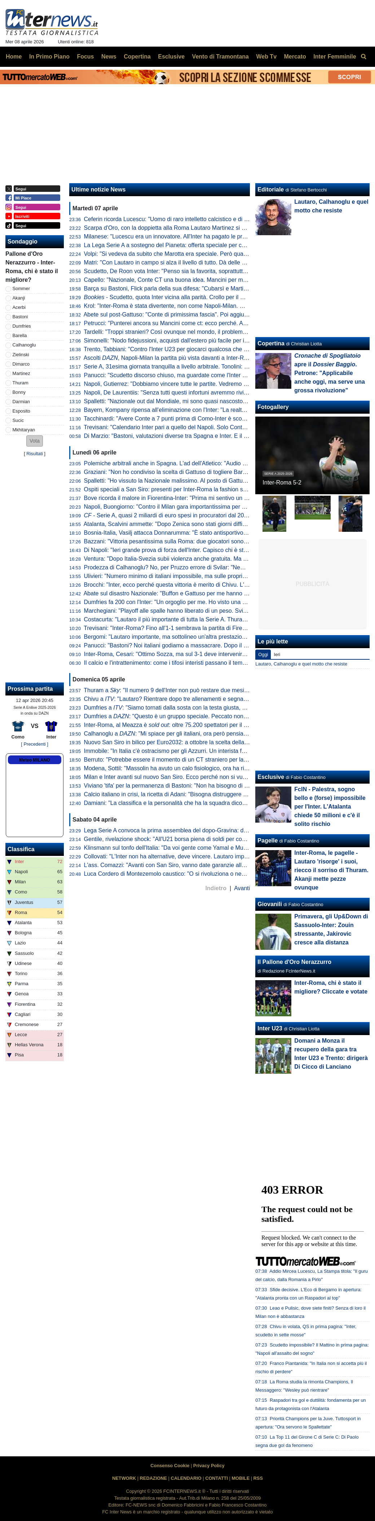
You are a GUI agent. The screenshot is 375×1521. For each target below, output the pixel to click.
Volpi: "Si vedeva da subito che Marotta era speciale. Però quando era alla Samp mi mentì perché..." (212, 254)
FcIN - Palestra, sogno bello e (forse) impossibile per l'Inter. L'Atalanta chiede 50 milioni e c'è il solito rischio (329, 806)
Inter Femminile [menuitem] (334, 56)
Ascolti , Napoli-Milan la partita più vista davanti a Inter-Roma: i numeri (181, 358)
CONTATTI (216, 1478)
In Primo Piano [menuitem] (49, 56)
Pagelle (267, 840)
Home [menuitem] (14, 56)
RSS (258, 1478)
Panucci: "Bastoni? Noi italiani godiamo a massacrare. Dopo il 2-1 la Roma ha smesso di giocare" (208, 645)
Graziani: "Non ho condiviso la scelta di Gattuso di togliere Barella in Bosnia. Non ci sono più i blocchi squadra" (225, 472)
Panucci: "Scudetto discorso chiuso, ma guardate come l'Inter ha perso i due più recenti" (196, 375)
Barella (20, 335)
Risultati (34, 453)
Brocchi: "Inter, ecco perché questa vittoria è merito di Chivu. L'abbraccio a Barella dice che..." (204, 585)
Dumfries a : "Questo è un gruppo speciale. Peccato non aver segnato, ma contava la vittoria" (211, 716)
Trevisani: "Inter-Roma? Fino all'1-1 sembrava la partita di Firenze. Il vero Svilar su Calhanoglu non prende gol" (225, 628)
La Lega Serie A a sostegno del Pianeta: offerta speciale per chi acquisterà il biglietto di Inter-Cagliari (212, 245)
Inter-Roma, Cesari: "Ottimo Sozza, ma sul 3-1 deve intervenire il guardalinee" (183, 654)
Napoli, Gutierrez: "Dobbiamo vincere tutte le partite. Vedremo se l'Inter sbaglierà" (188, 384)
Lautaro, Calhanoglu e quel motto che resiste (301, 664)
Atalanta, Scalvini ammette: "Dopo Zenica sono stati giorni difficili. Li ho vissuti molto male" (199, 524)
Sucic (18, 420)
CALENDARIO (186, 1478)
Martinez (21, 373)
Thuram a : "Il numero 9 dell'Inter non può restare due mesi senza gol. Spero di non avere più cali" (214, 690)
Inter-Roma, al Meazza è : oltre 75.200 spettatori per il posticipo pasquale (187, 725)
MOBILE (240, 1478)
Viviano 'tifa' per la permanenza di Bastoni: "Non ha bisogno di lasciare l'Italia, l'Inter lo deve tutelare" (212, 786)
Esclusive (270, 777)
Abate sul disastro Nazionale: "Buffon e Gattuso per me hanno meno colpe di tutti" (188, 593)
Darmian (21, 401)
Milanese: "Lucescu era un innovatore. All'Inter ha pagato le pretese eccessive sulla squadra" (202, 236)
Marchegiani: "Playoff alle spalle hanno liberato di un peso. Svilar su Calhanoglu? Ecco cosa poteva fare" (218, 611)
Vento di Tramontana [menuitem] (220, 56)
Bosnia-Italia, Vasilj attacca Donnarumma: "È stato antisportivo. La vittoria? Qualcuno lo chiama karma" (215, 533)
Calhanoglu (24, 345)
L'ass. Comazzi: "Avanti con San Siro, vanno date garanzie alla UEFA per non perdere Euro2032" (208, 865)
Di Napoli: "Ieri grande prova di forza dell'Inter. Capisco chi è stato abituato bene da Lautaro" (201, 550)
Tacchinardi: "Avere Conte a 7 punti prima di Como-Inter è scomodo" (171, 418)
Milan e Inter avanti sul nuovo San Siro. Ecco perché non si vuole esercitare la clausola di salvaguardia (215, 777)
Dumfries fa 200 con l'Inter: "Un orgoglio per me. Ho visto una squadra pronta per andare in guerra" (210, 602)
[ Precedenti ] (34, 744)
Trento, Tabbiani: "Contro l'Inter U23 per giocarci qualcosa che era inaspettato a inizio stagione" (205, 349)
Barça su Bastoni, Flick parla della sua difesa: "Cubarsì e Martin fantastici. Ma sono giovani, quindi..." (213, 288)
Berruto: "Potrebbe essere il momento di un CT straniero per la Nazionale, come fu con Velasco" (207, 760)
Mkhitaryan (24, 429)
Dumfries (22, 326)
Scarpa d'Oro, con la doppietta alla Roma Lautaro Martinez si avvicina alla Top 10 (188, 228)
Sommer (21, 288)
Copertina (270, 343)
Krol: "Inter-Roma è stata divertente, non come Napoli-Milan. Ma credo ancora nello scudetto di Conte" (214, 306)
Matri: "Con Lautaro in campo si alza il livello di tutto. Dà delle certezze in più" (182, 262)
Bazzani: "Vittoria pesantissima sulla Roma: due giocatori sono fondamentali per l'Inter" (195, 541)
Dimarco (21, 364)
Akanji (19, 298)
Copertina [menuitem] (137, 56)
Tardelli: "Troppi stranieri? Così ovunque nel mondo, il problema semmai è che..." (187, 332)
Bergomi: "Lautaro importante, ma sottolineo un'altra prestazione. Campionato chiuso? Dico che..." (209, 637)
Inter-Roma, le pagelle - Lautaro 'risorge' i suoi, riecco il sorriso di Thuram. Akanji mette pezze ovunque (331, 870)
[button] (34, 441)
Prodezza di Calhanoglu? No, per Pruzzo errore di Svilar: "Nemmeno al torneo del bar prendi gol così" (214, 567)
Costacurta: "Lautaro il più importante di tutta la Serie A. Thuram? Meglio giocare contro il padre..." (209, 619)
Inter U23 (269, 1028)
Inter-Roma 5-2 (281, 482)
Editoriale (270, 189)
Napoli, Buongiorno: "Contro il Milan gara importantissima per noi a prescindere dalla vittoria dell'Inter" (214, 507)
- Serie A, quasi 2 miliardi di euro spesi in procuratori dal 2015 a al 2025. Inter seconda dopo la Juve (216, 515)
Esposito (21, 411)
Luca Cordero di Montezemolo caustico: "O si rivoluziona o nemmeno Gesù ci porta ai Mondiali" (206, 874)
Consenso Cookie (169, 1465)
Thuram (20, 382)
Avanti (242, 888)
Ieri (277, 654)
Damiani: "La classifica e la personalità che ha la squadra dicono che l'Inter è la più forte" (197, 803)
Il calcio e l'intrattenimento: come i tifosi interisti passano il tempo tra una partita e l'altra (195, 663)
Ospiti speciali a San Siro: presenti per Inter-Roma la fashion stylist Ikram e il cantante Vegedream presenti (220, 489)
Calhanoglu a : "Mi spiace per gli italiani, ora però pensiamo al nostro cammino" (193, 734)
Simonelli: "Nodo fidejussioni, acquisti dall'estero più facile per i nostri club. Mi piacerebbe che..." (207, 340)
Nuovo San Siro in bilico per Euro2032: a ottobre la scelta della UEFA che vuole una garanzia (203, 742)
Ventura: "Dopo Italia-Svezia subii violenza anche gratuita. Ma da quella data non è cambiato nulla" (210, 559)
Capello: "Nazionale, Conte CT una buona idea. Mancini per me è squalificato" (184, 280)
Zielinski (21, 354)
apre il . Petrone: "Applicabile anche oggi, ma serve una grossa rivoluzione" (329, 373)
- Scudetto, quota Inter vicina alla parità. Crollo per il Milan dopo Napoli (185, 297)
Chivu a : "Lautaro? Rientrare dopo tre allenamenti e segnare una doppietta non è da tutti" (203, 699)
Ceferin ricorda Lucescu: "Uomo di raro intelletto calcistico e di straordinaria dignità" (190, 219)
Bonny (19, 392)
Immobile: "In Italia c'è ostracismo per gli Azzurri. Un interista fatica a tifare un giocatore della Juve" (210, 751)
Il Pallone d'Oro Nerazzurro (294, 962)
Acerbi (19, 307)
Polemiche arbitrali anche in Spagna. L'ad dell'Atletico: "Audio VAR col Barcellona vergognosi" (204, 463)
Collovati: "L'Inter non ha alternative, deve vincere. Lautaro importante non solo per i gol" (197, 856)
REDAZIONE (153, 1478)
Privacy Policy (209, 1465)
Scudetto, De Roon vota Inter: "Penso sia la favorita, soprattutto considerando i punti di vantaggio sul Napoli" (222, 271)
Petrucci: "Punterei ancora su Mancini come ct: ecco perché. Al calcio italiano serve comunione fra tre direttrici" (225, 323)
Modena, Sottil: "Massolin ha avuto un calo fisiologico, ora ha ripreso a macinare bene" (194, 768)
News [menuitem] (108, 56)
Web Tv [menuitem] (266, 56)
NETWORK (124, 1478)
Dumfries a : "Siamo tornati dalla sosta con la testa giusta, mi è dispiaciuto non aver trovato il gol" (212, 708)
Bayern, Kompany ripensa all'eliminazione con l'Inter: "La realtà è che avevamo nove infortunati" (206, 410)
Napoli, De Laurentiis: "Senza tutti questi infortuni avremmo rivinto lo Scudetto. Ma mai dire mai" (206, 392)
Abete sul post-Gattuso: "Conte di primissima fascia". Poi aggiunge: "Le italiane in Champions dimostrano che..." (227, 314)
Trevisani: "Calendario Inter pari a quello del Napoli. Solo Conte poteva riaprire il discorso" (198, 427)
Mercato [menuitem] (295, 56)
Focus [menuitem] (85, 56)
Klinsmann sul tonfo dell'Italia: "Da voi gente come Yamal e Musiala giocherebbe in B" (193, 848)
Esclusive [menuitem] (171, 56)
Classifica (21, 849)
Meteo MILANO (34, 760)
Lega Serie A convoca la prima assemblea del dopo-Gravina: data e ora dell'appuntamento (199, 830)
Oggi (263, 654)
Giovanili (269, 904)
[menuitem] (363, 57)
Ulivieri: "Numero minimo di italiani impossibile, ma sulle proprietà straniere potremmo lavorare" (205, 576)
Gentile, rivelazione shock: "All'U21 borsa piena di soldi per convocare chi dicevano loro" (196, 839)
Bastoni (20, 316)
